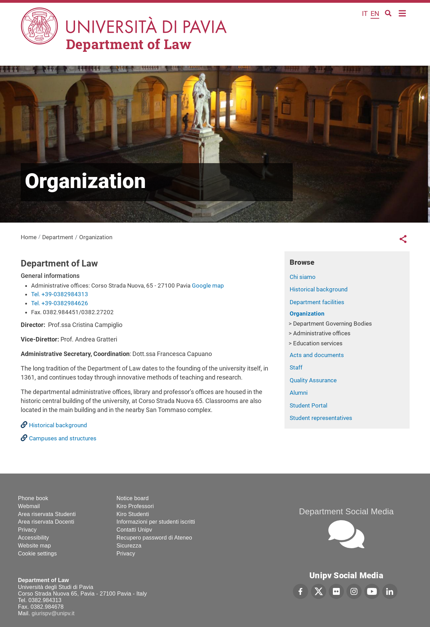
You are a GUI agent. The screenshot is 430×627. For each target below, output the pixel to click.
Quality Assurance (313, 380)
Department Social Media (346, 511)
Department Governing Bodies (332, 323)
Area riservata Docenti (46, 522)
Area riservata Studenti (47, 514)
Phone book (33, 498)
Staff (296, 367)
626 (83, 303)
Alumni (299, 392)
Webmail (29, 506)
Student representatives (321, 417)
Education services (318, 343)
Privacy (27, 530)
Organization (307, 313)
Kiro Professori (135, 506)
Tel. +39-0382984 (54, 303)
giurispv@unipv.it (52, 613)
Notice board (132, 498)
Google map (208, 285)
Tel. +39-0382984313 (59, 294)
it (365, 13)
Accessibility (33, 538)
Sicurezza (128, 546)
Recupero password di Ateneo (154, 538)
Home (402, 12)
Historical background (319, 289)
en (375, 13)
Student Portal (308, 405)
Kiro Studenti (132, 514)
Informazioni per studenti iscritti (155, 522)
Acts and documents (317, 355)
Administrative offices (321, 333)
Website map (34, 546)
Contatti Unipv (134, 530)
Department (57, 237)
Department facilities (317, 302)
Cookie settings (37, 553)
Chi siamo (303, 276)
